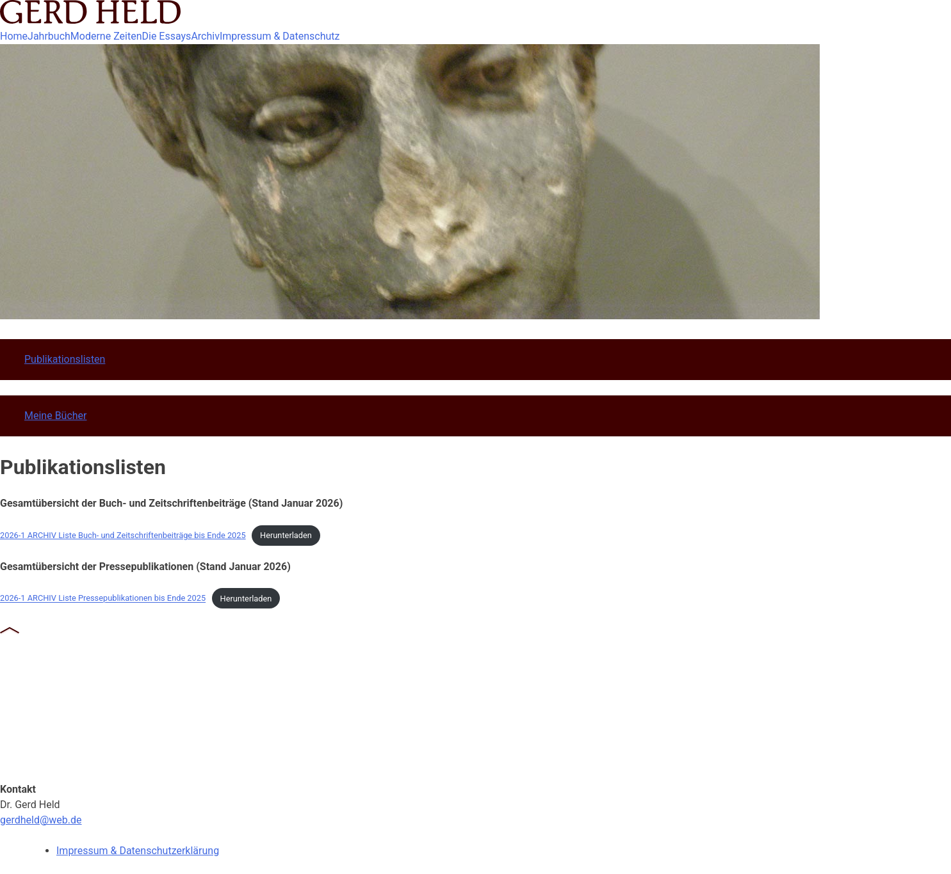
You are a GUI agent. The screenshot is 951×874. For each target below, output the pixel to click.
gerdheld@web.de (41, 820)
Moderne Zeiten (106, 36)
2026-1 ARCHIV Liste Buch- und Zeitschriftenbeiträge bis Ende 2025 (123, 535)
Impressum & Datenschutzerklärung (137, 851)
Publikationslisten (64, 359)
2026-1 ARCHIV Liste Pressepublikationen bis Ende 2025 (103, 598)
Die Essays (166, 36)
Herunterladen (286, 535)
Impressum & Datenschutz (280, 36)
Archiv (205, 36)
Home (14, 36)
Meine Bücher (55, 415)
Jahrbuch (49, 36)
